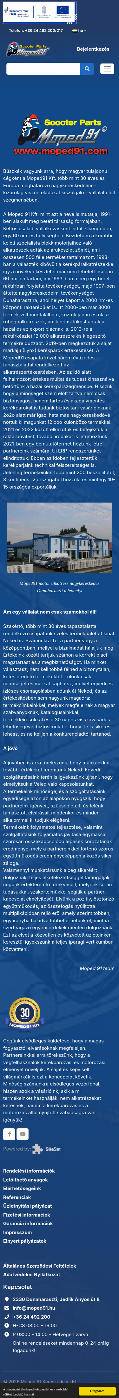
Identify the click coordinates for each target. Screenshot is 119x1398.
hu (77, 30)
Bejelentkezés (93, 49)
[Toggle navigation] (107, 68)
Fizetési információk (26, 1215)
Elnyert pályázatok (24, 1241)
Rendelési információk (29, 1171)
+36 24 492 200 (31, 1317)
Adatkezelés (102, 1385)
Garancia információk (28, 1223)
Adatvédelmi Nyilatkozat (31, 1274)
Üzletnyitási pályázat (27, 1206)
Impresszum (17, 1232)
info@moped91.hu (34, 1308)
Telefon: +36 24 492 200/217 (35, 30)
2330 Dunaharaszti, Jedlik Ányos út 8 (56, 1299)
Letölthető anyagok (25, 1180)
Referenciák (17, 1197)
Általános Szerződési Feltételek (39, 1266)
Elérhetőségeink (22, 1188)
